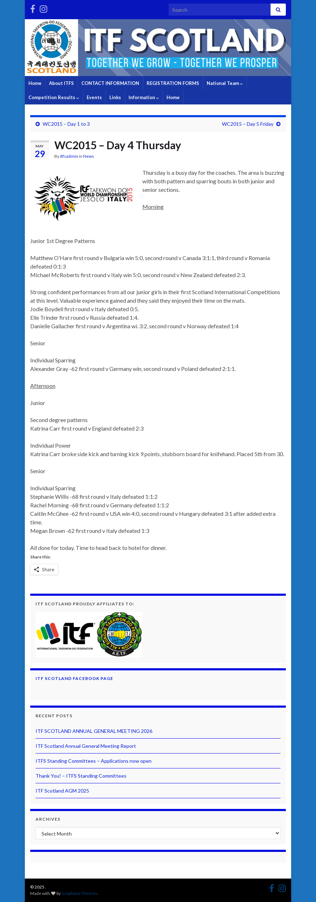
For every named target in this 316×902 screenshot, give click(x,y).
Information (144, 97)
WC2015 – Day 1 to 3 (66, 124)
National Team (225, 83)
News (88, 156)
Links (115, 97)
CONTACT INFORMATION (110, 83)
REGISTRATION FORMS (173, 83)
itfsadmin (69, 156)
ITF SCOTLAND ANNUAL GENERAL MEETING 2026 (94, 731)
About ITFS (61, 83)
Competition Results (53, 97)
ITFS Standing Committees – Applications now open (94, 761)
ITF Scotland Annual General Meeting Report (86, 746)
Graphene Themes (79, 893)
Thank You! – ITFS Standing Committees (81, 776)
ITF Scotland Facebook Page (74, 678)
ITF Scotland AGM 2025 (62, 791)
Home (35, 83)
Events (94, 97)
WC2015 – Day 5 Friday (247, 124)
